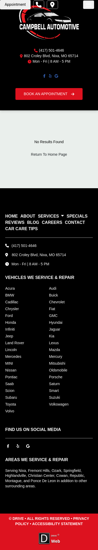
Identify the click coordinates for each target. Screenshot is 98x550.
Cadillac (11, 302)
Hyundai (55, 322)
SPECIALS (77, 216)
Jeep (9, 336)
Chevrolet (57, 302)
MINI (9, 363)
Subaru (11, 397)
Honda (10, 322)
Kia (51, 336)
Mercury (55, 356)
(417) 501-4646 (51, 50)
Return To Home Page (49, 154)
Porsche (55, 377)
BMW (9, 295)
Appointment (15, 4)
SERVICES (51, 216)
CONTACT (75, 222)
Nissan (10, 370)
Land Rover (14, 343)
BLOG (33, 222)
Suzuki (54, 397)
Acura (10, 288)
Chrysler (12, 309)
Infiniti (10, 329)
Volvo (9, 411)
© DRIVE (16, 518)
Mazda (54, 350)
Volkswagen (59, 404)
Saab (9, 384)
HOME (11, 216)
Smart (54, 391)
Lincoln (11, 350)
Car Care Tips (21, 229)
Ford (9, 316)
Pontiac (11, 377)
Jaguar (54, 329)
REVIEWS (15, 222)
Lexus (54, 343)
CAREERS (52, 222)
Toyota (10, 404)
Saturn (54, 384)
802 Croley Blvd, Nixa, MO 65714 (39, 255)
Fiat (52, 309)
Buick (53, 295)
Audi (52, 288)
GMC (53, 316)
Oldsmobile (58, 370)
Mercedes (13, 356)
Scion (9, 391)
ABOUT (27, 216)
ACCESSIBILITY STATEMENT (57, 524)
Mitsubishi (57, 363)
